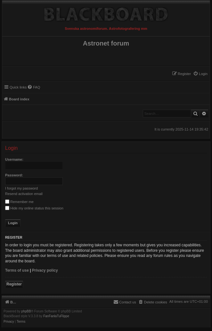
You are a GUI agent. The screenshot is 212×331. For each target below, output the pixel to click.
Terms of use (17, 270)
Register (14, 284)
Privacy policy (45, 270)
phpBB (26, 311)
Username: (14, 159)
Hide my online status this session (34, 208)
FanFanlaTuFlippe (56, 316)
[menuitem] (200, 74)
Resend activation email (24, 194)
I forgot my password (21, 188)
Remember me (19, 202)
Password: (14, 175)
